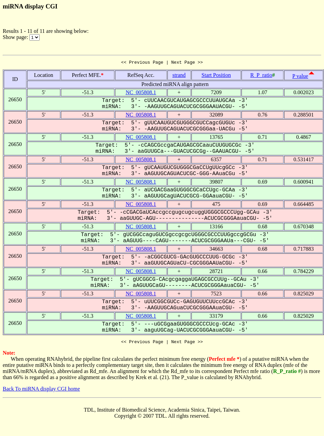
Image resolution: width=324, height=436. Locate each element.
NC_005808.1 (140, 93)
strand (179, 76)
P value (300, 77)
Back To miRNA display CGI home (41, 391)
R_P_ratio (261, 76)
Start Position (216, 76)
